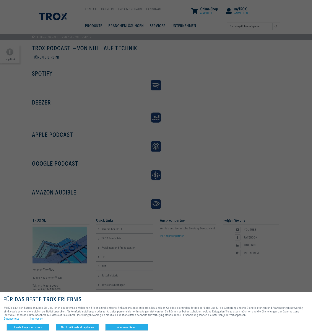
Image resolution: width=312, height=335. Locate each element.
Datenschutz (11, 318)
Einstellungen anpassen (28, 327)
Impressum (36, 318)
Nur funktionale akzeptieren (77, 327)
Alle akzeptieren (126, 327)
